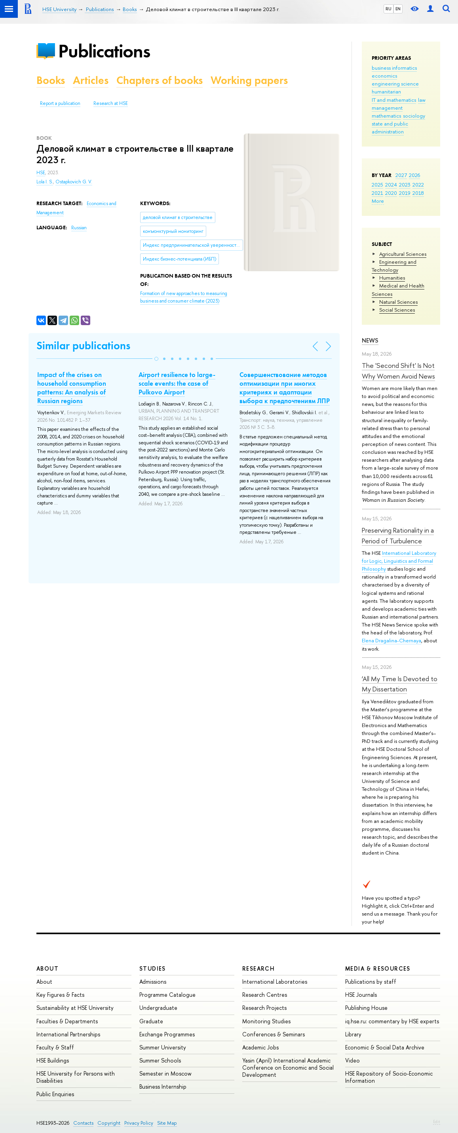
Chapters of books (159, 80)
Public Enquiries (55, 1094)
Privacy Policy (138, 1123)
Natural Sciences (398, 301)
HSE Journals (361, 994)
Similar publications (83, 345)
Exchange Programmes (167, 1034)
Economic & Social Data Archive (384, 1047)
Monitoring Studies (266, 1021)
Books (50, 80)
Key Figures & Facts (60, 994)
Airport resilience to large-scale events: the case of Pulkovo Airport (177, 383)
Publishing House (366, 1007)
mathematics (386, 115)
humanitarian (386, 91)
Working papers (249, 80)
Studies (152, 968)
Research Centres (264, 994)
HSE (40, 172)
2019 (404, 192)
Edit (436, 1121)
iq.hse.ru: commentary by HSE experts (392, 1021)
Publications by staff (370, 981)
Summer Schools (160, 1060)
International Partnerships (68, 1034)
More (378, 200)
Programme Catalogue (167, 994)
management (387, 107)
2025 (377, 184)
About (47, 968)
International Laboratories (274, 981)
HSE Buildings (52, 1060)
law (422, 99)
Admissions (152, 981)
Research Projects (264, 1007)
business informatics (394, 67)
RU (388, 8)
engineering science (395, 83)
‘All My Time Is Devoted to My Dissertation (399, 683)
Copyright (108, 1123)
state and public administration (390, 127)
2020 (391, 192)
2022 (418, 184)
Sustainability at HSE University (75, 1007)
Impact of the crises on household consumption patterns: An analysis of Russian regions (71, 387)
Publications (104, 51)
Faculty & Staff (55, 1047)
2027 (401, 175)
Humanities (392, 277)
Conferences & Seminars (273, 1034)
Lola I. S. (44, 182)
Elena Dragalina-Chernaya (391, 640)
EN (398, 8)
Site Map (167, 1123)
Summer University (162, 1047)
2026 (414, 175)
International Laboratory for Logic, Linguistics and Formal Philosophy (399, 560)
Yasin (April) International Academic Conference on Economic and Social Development (288, 1067)
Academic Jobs (260, 1047)
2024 (391, 184)
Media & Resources (377, 968)
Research (258, 968)
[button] (156, 359)
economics (384, 75)
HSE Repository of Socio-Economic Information (389, 1077)
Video (352, 1060)
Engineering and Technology (394, 265)
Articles (90, 80)
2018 (418, 192)
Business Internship (162, 1086)
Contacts (83, 1123)
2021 (377, 192)
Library (353, 1034)
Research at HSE (110, 103)
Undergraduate (158, 1007)
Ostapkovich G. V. (73, 182)
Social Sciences (397, 309)
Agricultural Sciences (402, 253)
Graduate (151, 1021)
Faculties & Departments (67, 1021)
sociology (414, 115)
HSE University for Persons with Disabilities (75, 1077)
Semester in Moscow (165, 1073)
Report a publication (60, 103)
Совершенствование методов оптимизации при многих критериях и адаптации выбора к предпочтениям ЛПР (284, 387)
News (370, 340)
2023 (404, 184)
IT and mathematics (394, 99)
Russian (79, 228)
